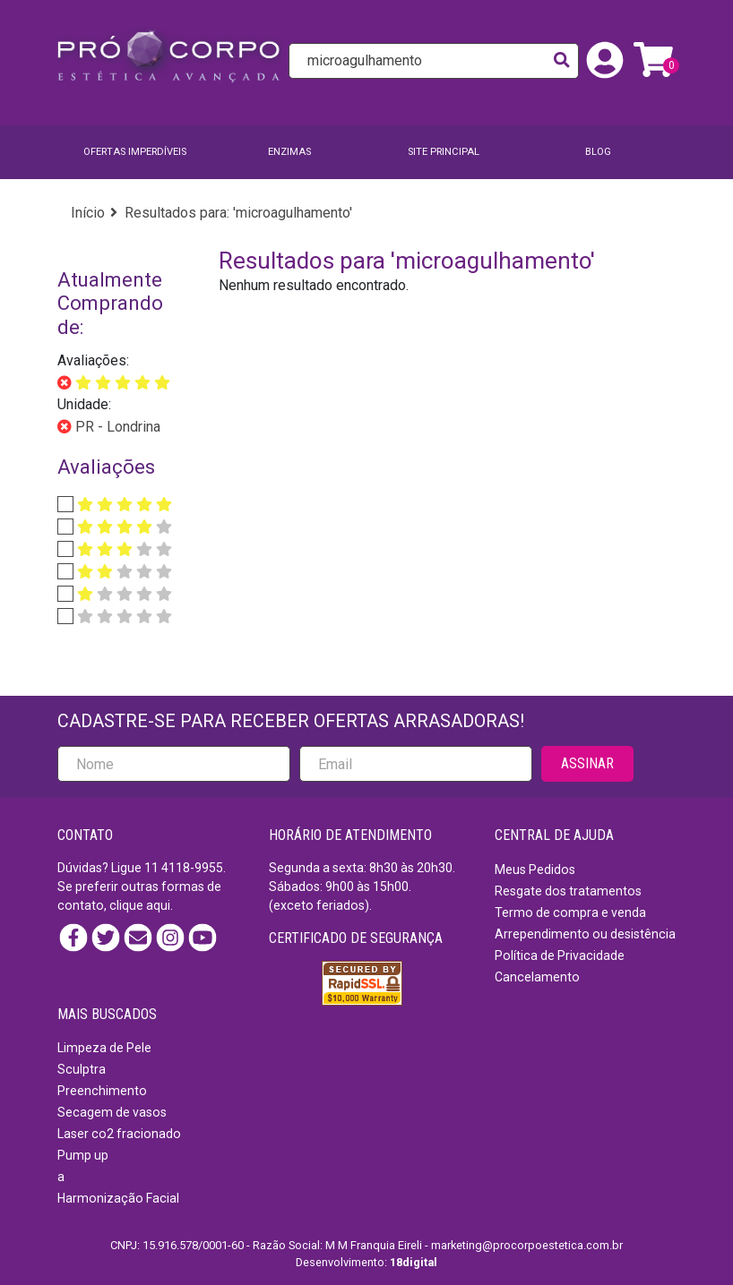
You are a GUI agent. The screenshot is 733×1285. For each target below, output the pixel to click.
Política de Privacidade (560, 955)
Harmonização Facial (118, 1198)
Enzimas (289, 152)
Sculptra (81, 1069)
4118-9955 (192, 868)
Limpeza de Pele (104, 1048)
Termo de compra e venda (570, 912)
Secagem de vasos (112, 1112)
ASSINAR (587, 763)
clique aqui (139, 905)
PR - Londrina (116, 426)
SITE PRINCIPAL (443, 152)
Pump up (82, 1155)
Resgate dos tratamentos (568, 891)
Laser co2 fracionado (119, 1134)
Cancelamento (537, 977)
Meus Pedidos (535, 869)
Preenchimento (102, 1091)
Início (88, 212)
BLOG (598, 152)
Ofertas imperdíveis (134, 152)
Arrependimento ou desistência (585, 934)
